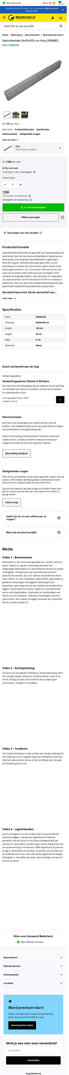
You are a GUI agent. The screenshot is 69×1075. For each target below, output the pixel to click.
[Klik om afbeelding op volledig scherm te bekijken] (33, 79)
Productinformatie (24, 129)
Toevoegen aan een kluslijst (21, 232)
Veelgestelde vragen (30, 134)
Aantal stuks (9, 177)
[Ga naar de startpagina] (21, 18)
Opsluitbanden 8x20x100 (55, 35)
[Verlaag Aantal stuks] (5, 184)
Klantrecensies (9, 134)
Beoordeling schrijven (16, 453)
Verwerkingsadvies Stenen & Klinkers (25, 381)
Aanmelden (33, 1060)
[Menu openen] (4, 17)
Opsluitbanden (32, 35)
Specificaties (42, 129)
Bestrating (16, 35)
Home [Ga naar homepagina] (5, 35)
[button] (33, 148)
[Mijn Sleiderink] (52, 17)
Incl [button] (61, 4)
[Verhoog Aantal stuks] (20, 184)
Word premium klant (22, 1025)
